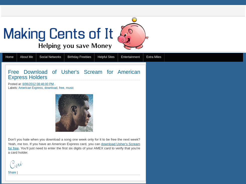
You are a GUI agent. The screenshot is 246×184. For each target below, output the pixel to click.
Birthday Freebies (79, 57)
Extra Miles (153, 57)
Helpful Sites (106, 57)
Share (12, 172)
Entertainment (130, 57)
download (50, 88)
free (61, 88)
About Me (26, 57)
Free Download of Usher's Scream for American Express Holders (74, 75)
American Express (30, 88)
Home (10, 57)
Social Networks (50, 57)
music (70, 88)
